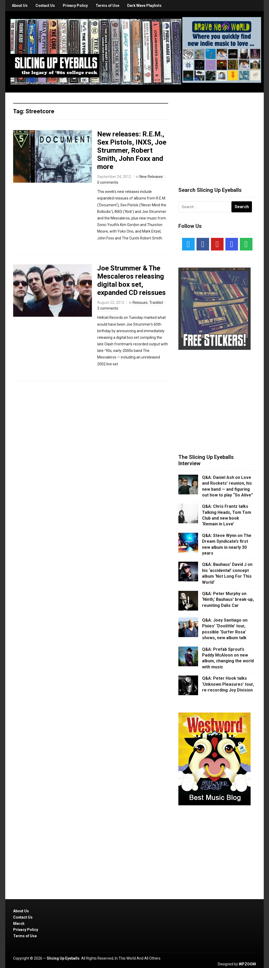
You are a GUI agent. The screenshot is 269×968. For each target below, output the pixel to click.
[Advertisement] (217, 133)
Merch (18, 923)
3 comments (107, 308)
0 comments (107, 182)
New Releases (151, 177)
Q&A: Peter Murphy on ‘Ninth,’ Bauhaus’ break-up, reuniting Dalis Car (228, 599)
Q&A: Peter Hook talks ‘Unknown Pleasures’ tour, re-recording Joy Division (228, 684)
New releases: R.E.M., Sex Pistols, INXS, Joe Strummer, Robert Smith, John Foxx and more (131, 150)
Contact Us (45, 5)
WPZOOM (247, 964)
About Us (20, 5)
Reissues (140, 302)
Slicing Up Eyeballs (63, 958)
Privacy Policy (75, 5)
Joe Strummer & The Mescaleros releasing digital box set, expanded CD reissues (131, 280)
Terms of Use (107, 5)
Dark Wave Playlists (144, 5)
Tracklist (156, 302)
